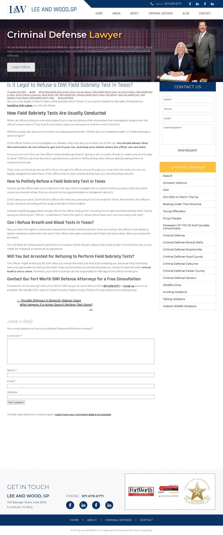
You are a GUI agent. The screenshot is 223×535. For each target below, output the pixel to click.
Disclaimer (123, 530)
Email (11, 381)
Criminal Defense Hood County (183, 256)
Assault (167, 175)
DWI (33, 92)
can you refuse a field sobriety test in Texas (97, 92)
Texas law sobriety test (128, 94)
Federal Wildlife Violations (179, 306)
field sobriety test (68, 94)
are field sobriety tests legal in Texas (58, 92)
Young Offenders (174, 211)
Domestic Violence (175, 182)
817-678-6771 (173, 3)
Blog (186, 13)
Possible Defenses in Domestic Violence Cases (49, 300)
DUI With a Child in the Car (181, 197)
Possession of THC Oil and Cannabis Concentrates (186, 227)
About (134, 13)
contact (146, 520)
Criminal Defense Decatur (179, 278)
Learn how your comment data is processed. (83, 414)
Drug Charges (172, 218)
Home (99, 13)
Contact (205, 13)
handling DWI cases (19, 105)
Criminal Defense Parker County (184, 270)
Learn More (21, 67)
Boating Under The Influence (182, 204)
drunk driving (48, 94)
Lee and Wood (66, 97)
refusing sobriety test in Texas (91, 94)
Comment (14, 335)
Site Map (133, 530)
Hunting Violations (175, 292)
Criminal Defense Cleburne (180, 263)
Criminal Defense (161, 13)
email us (128, 285)
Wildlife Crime (172, 285)
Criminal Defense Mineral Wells (183, 242)
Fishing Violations (174, 299)
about (92, 520)
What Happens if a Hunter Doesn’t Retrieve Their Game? (56, 307)
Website (12, 392)
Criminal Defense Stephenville (182, 249)
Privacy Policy (145, 530)
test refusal (111, 94)
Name (12, 370)
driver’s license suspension (28, 94)
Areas (116, 13)
